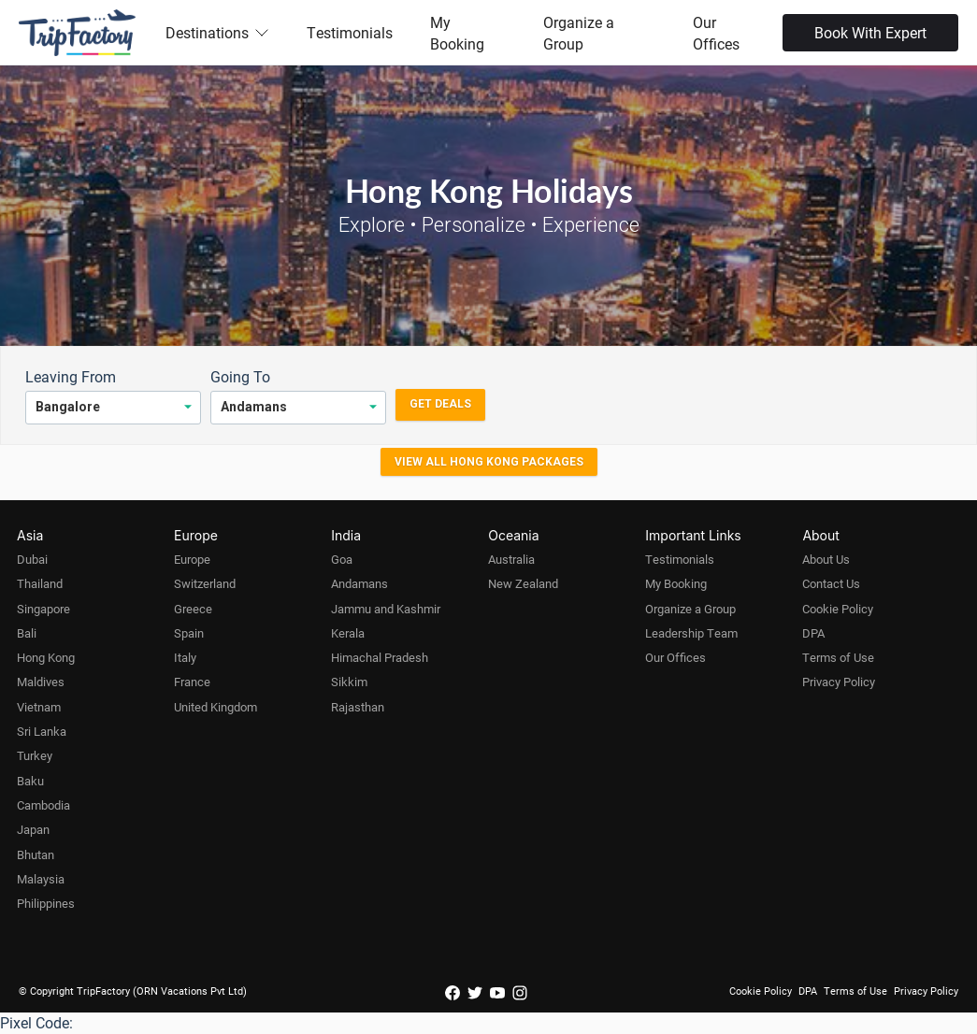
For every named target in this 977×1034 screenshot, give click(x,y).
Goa (341, 559)
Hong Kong (46, 657)
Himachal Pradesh (379, 657)
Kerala (348, 633)
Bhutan (35, 854)
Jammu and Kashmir (385, 608)
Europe (192, 559)
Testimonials (350, 32)
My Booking (457, 32)
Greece (193, 608)
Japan (33, 829)
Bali (26, 633)
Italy (185, 657)
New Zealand (523, 583)
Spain (189, 633)
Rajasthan (357, 706)
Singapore (43, 608)
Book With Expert (870, 32)
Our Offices (716, 32)
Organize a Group (578, 32)
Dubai (32, 559)
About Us (826, 559)
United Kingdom (215, 706)
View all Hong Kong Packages (489, 461)
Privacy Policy (838, 681)
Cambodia (43, 805)
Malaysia (41, 878)
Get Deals (440, 403)
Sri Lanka (41, 731)
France (192, 681)
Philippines (46, 903)
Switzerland (205, 583)
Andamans (359, 583)
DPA (813, 633)
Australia (511, 559)
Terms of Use (838, 657)
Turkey (34, 755)
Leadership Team (691, 633)
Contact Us (831, 583)
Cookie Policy (837, 608)
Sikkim (349, 681)
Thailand (40, 583)
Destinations (217, 32)
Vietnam (39, 706)
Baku (30, 780)
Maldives (41, 681)
